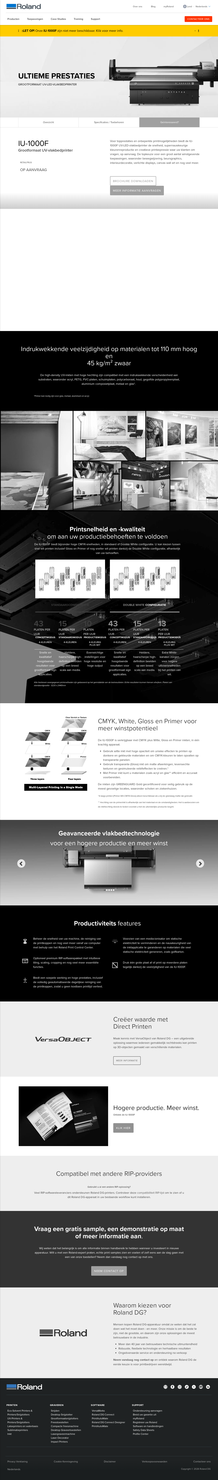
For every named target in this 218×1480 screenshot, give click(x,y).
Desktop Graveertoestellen (66, 1430)
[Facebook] (172, 1386)
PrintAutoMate (100, 1418)
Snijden (55, 1410)
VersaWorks (98, 1410)
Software (98, 1405)
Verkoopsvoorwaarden (154, 1461)
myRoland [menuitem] (169, 6)
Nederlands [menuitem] (203, 6)
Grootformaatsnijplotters (64, 1418)
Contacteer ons (202, 1461)
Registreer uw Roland (145, 1422)
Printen (11, 1405)
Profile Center (140, 1434)
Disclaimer (110, 1461)
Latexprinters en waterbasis (22, 1426)
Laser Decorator (60, 1437)
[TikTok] (187, 1386)
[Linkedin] (208, 1386)
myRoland (138, 1418)
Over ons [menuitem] (139, 6)
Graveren (57, 1405)
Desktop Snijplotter (62, 1414)
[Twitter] (194, 1386)
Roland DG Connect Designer (108, 1422)
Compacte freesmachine (64, 1426)
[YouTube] (201, 1386)
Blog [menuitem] (153, 6)
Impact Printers (59, 1441)
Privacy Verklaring (17, 1461)
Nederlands (13, 1469)
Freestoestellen (59, 1422)
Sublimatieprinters (17, 1430)
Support (138, 1405)
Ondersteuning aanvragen (147, 1410)
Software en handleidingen (148, 1426)
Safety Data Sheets (143, 1430)
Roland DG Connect (103, 1414)
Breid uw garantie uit (144, 1414)
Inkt (9, 1434)
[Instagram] (180, 1386)
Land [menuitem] (189, 6)
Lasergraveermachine (63, 1434)
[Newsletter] (165, 1386)
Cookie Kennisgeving (66, 1461)
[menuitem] (15, 19)
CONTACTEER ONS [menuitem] (198, 19)
